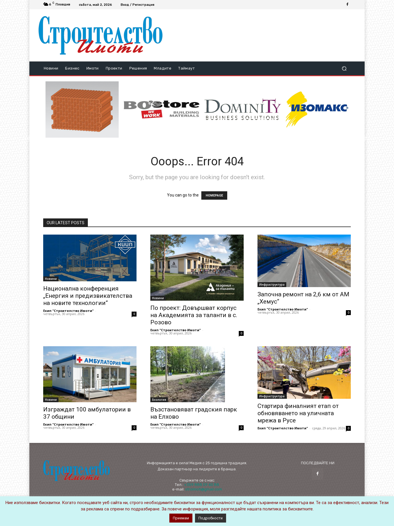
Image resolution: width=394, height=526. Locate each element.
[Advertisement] (261, 35)
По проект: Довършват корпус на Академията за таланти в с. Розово (193, 315)
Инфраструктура (272, 284)
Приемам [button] (181, 518)
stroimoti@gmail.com (203, 489)
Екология (159, 400)
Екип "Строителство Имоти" (68, 310)
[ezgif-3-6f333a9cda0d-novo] (82, 109)
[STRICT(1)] (317, 109)
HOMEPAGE (214, 195)
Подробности (210, 518)
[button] (344, 68)
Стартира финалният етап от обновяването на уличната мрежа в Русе (298, 413)
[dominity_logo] (242, 109)
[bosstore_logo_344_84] (161, 109)
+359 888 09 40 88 (201, 484)
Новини (51, 279)
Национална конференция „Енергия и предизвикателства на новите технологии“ (87, 295)
